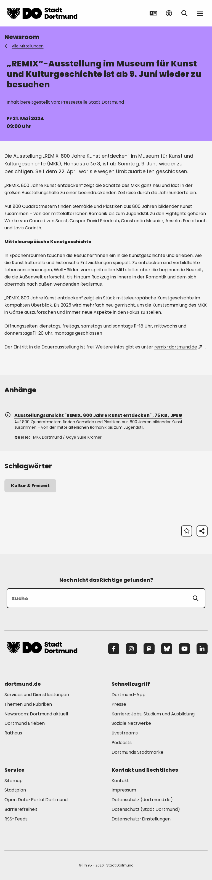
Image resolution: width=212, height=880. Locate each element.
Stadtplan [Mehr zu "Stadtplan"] (15, 790)
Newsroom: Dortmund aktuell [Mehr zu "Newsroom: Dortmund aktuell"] (36, 714)
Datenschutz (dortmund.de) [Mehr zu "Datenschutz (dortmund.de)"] (142, 799)
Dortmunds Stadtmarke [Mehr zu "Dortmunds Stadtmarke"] (137, 752)
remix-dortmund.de (178, 347)
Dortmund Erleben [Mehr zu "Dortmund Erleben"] (24, 723)
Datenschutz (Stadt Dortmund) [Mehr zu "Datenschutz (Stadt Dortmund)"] (146, 809)
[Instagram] (131, 648)
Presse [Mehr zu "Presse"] (119, 704)
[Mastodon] (149, 648)
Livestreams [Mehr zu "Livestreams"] (125, 733)
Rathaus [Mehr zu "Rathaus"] (13, 733)
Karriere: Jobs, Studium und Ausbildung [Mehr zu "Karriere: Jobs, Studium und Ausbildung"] (153, 714)
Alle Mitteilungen (25, 46)
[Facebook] (113, 648)
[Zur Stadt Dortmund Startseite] (42, 13)
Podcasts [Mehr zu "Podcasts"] (122, 742)
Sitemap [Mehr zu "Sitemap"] (13, 780)
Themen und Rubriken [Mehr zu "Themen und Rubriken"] (28, 704)
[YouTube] (184, 648)
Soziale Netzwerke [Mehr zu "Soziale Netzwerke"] (131, 723)
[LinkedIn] (202, 648)
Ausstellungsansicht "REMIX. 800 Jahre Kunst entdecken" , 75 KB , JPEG (93, 415)
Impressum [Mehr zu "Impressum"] (124, 790)
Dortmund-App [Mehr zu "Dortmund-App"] (128, 694)
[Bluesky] (166, 648)
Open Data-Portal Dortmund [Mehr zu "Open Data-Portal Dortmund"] (36, 799)
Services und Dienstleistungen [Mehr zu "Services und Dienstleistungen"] (36, 694)
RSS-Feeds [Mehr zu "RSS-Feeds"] (16, 819)
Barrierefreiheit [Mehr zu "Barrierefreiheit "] (21, 809)
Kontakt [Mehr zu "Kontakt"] (120, 780)
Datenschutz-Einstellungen (141, 819)
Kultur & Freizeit (30, 485)
